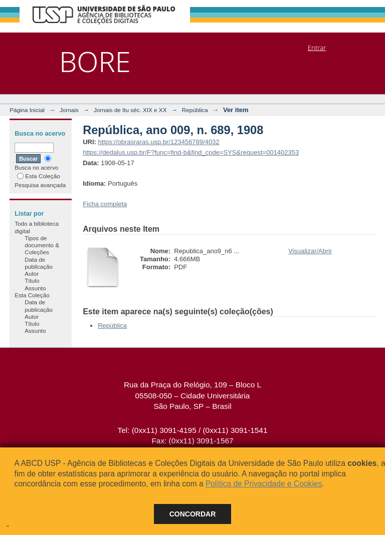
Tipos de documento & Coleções (42, 245)
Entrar (317, 47)
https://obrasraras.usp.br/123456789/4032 (158, 142)
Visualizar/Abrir (310, 251)
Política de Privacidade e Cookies (264, 483)
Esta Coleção (38, 176)
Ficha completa (105, 204)
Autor (32, 273)
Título (32, 280)
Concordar (192, 514)
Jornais (69, 110)
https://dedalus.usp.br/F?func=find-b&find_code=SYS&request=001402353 (191, 152)
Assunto (35, 288)
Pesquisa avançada (40, 185)
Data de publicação (39, 263)
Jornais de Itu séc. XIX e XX (130, 110)
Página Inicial (27, 110)
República (195, 110)
